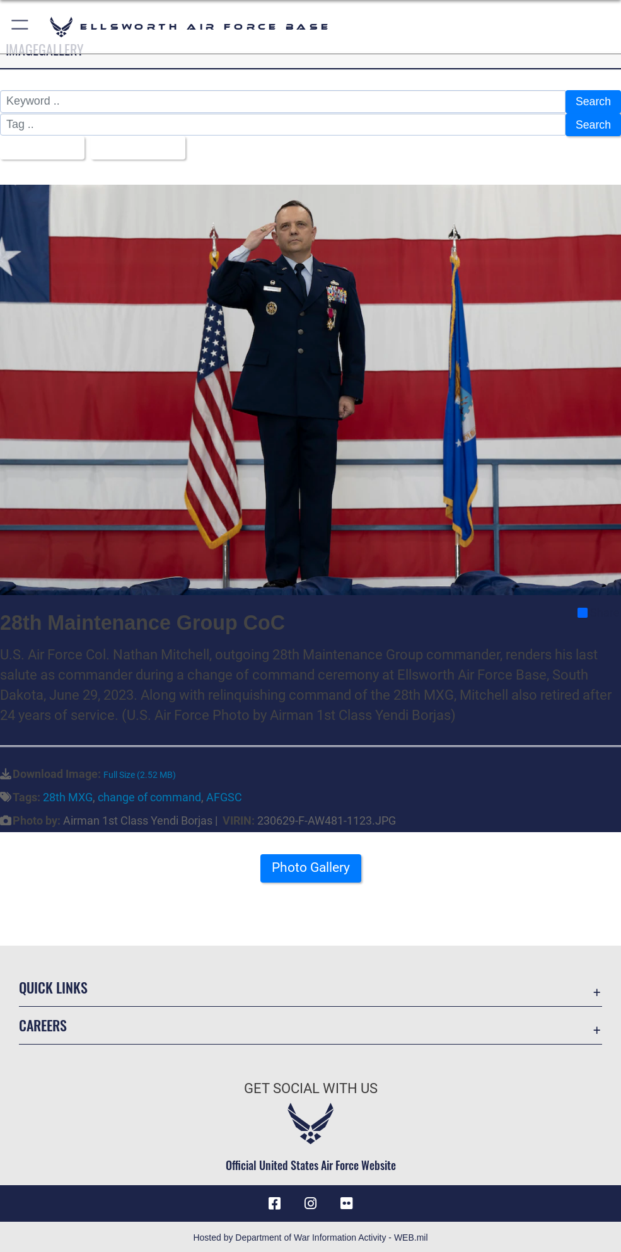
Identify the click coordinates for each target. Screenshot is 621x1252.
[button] (20, 27)
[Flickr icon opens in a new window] (346, 1201)
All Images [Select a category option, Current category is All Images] (38, 146)
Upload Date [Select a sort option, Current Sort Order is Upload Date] (135, 146)
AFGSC (224, 795)
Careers (43, 1023)
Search (593, 101)
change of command (149, 795)
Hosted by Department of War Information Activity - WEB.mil (310, 1236)
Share (598, 611)
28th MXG (68, 795)
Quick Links (53, 985)
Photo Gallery (311, 869)
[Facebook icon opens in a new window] (274, 1201)
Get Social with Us (311, 1086)
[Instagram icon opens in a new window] (310, 1201)
